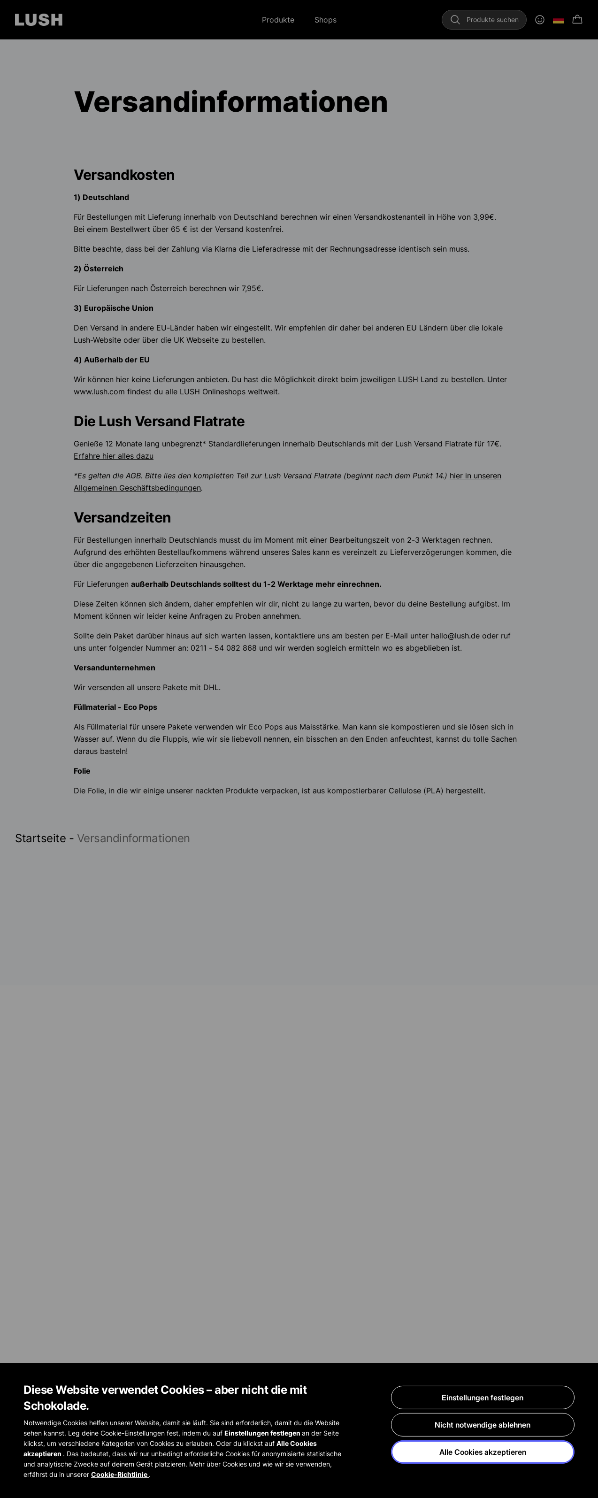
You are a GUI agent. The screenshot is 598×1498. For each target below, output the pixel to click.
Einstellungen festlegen (482, 1398)
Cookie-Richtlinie (120, 1475)
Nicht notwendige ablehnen (482, 1425)
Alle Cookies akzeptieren (482, 1452)
